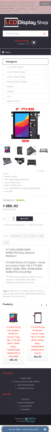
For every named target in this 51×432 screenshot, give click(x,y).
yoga (4, 293)
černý (17, 291)
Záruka (25, 236)
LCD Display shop (22, 421)
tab (8, 293)
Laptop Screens (13, 101)
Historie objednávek (26, 402)
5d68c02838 (30, 293)
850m (17, 293)
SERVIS (41, 236)
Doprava (33, 236)
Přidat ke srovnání (35, 225)
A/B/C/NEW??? (16, 236)
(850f (12, 293)
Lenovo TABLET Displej (16, 72)
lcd (21, 291)
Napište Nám (26, 378)
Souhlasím (45, 3)
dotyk (31, 291)
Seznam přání (26, 406)
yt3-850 (11, 291)
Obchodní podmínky (26, 385)
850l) (22, 293)
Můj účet (25, 399)
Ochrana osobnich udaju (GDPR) (26, 381)
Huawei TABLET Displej (16, 77)
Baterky (10, 86)
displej (25, 291)
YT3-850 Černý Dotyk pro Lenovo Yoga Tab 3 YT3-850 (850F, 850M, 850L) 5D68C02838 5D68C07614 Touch (37, 340)
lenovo (41, 291)
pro (35, 291)
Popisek (6, 236)
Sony (9, 96)
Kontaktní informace (26, 388)
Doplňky (10, 91)
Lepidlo (6, 243)
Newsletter (25, 409)
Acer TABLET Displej (15, 67)
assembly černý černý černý (14, 296)
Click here (16, 11)
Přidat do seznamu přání (15, 225)
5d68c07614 (40, 293)
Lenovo (6, 174)
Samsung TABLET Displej (17, 81)
